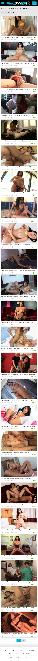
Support (31, 650)
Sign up (13, 650)
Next (23, 640)
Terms (9, 653)
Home (5, 650)
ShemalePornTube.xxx (17, 658)
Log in (22, 650)
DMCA (17, 653)
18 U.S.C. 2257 (27, 653)
